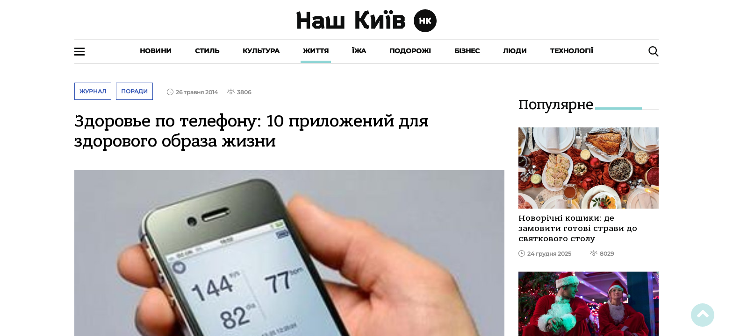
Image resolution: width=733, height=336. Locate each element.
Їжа (359, 51)
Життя (316, 51)
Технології (571, 51)
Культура (261, 51)
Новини (156, 51)
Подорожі (410, 51)
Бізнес (467, 51)
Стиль (207, 51)
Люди (515, 51)
